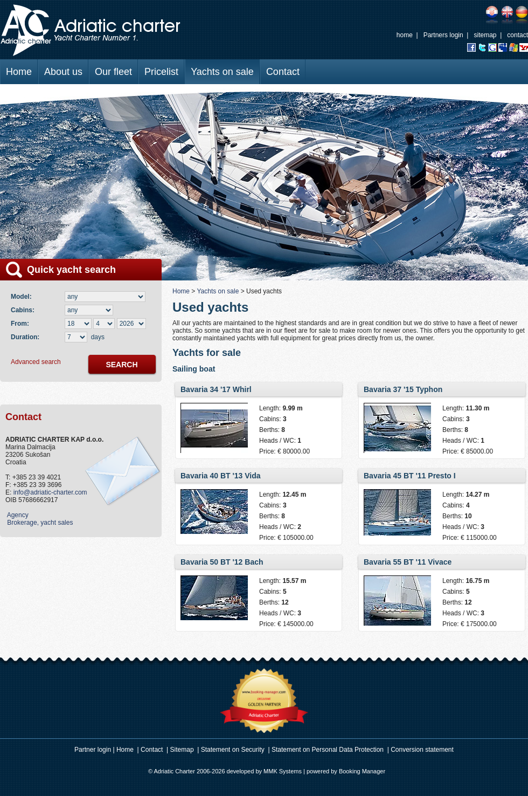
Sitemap (182, 749)
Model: (23, 296)
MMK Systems (282, 771)
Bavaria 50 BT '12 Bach (221, 562)
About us (63, 71)
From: (20, 323)
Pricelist (161, 71)
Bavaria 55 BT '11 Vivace (407, 562)
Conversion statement (422, 749)
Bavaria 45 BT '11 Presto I (410, 475)
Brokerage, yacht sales (39, 522)
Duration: (25, 337)
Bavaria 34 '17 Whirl (216, 389)
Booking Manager (362, 771)
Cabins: (24, 310)
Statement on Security (233, 749)
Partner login (92, 749)
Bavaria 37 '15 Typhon (403, 389)
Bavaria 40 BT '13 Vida (220, 475)
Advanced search (36, 362)
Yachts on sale (222, 71)
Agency (17, 515)
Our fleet (113, 71)
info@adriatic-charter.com (50, 492)
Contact (283, 71)
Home (19, 71)
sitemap (485, 35)
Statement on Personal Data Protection (328, 749)
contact (517, 35)
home (405, 35)
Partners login (443, 35)
